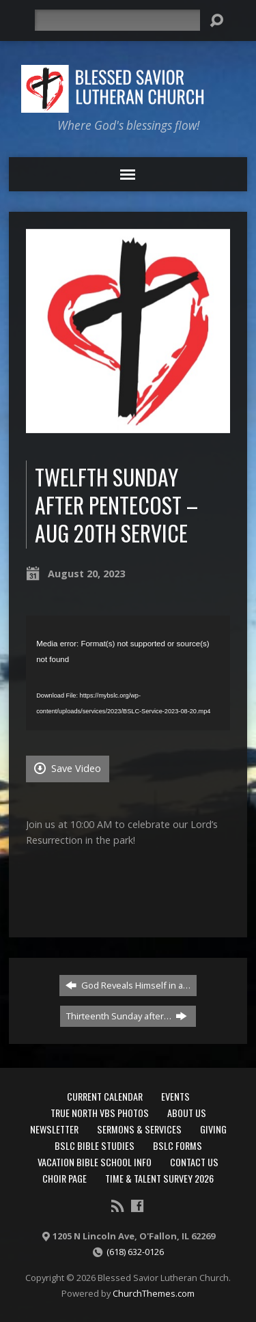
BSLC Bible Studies (94, 1145)
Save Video (67, 768)
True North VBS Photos (100, 1112)
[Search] (117, 20)
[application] (128, 673)
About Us (186, 1112)
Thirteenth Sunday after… (126, 1016)
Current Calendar (105, 1096)
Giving (213, 1129)
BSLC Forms (177, 1145)
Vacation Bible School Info (95, 1162)
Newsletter (54, 1129)
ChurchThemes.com (154, 1293)
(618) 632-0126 (135, 1251)
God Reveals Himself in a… (128, 985)
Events (175, 1096)
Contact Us (194, 1162)
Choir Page (64, 1178)
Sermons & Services (139, 1129)
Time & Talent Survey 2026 (159, 1178)
